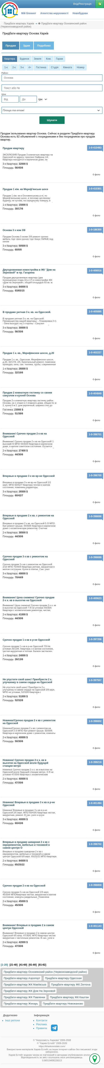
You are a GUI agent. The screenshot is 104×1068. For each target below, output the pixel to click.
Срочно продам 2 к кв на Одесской (24, 885)
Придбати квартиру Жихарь (21, 1003)
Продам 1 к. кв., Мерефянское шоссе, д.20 (28, 353)
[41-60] (23, 964)
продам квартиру (13, 148)
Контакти (41, 1020)
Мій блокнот (28, 13)
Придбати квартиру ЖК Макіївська (25, 984)
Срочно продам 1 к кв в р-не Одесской (26, 639)
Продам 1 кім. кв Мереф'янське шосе (25, 189)
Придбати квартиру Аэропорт (22, 978)
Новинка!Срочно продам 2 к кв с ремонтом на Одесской (29, 722)
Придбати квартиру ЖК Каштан (69, 997)
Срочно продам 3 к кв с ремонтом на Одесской (25, 558)
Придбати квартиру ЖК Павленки (24, 997)
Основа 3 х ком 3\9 (14, 230)
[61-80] (33, 964)
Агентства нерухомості (54, 13)
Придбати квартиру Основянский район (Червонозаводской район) (45, 971)
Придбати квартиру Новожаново (63, 1003)
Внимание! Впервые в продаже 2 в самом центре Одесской (28, 927)
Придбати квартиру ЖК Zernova (70, 984)
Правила (41, 1028)
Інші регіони (12, 1020)
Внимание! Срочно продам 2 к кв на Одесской (25, 435)
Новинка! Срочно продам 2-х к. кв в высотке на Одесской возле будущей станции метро (25, 763)
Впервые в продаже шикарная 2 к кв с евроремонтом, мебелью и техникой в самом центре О (26, 845)
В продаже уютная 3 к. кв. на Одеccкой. (27, 312)
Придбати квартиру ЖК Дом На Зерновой (29, 990)
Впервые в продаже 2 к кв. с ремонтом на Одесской (28, 517)
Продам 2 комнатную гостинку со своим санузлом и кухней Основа (27, 394)
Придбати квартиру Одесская (63, 978)
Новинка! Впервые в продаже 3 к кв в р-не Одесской (29, 804)
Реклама (41, 1024)
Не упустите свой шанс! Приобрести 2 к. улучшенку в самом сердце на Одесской (27, 681)
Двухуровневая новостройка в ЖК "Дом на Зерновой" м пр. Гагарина (29, 271)
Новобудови (80, 13)
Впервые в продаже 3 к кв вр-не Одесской (29, 476)
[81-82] (42, 964)
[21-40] (13, 964)
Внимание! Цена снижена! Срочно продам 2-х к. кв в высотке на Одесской (28, 599)
